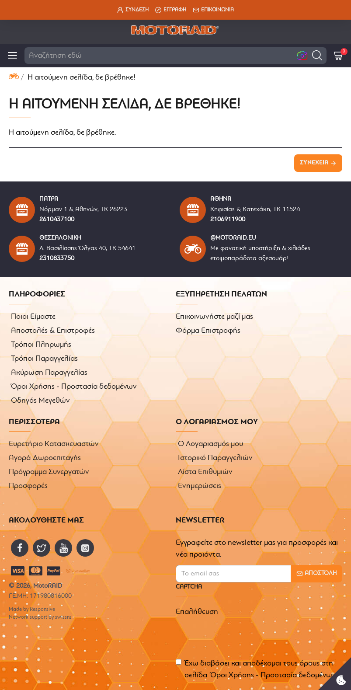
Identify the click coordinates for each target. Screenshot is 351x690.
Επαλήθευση (197, 612)
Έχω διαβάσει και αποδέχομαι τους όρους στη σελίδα (256, 670)
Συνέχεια (314, 163)
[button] (317, 55)
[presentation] (237, 636)
